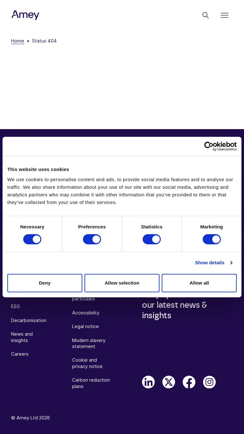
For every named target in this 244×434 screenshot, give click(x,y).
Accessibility (85, 313)
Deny (45, 283)
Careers (20, 354)
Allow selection (122, 283)
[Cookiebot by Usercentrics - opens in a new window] (209, 146)
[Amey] (25, 15)
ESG (15, 306)
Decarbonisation (28, 320)
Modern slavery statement (88, 343)
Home (17, 41)
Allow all (199, 283)
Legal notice (85, 326)
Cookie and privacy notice (87, 363)
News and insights (22, 337)
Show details (210, 262)
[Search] (205, 15)
